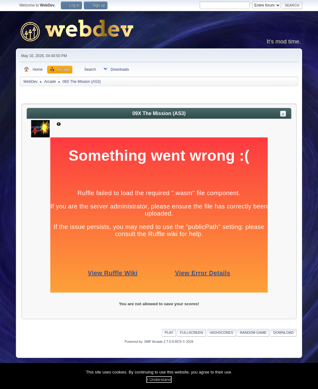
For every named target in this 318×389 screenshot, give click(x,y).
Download (283, 332)
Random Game (253, 332)
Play (169, 332)
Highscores (221, 332)
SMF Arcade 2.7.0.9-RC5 (162, 341)
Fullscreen (191, 332)
